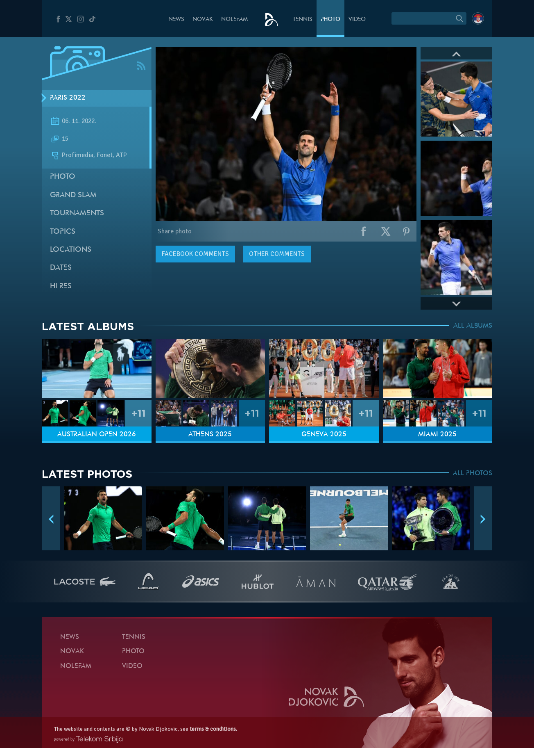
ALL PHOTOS (472, 473)
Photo (330, 19)
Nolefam (234, 19)
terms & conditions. (213, 728)
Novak (202, 19)
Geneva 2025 (323, 434)
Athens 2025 (210, 434)
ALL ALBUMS (472, 326)
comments (195, 254)
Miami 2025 (437, 434)
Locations (70, 250)
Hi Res (61, 286)
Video (357, 19)
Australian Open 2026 (96, 434)
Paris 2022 (68, 98)
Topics (62, 232)
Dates (61, 268)
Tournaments (77, 213)
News (176, 19)
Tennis (302, 19)
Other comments (277, 254)
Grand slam (73, 195)
